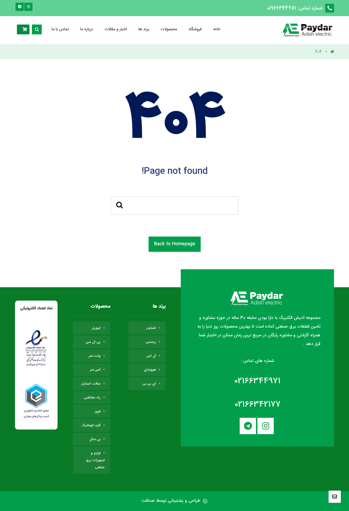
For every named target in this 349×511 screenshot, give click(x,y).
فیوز (98, 412)
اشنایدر (151, 328)
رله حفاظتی (92, 398)
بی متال (95, 439)
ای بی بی (149, 384)
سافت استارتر (91, 384)
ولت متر (95, 356)
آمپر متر (95, 370)
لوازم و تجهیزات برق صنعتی (95, 460)
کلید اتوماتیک (91, 425)
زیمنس (151, 342)
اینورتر (96, 328)
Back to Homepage (174, 244)
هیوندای (150, 370)
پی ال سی (93, 342)
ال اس (151, 356)
